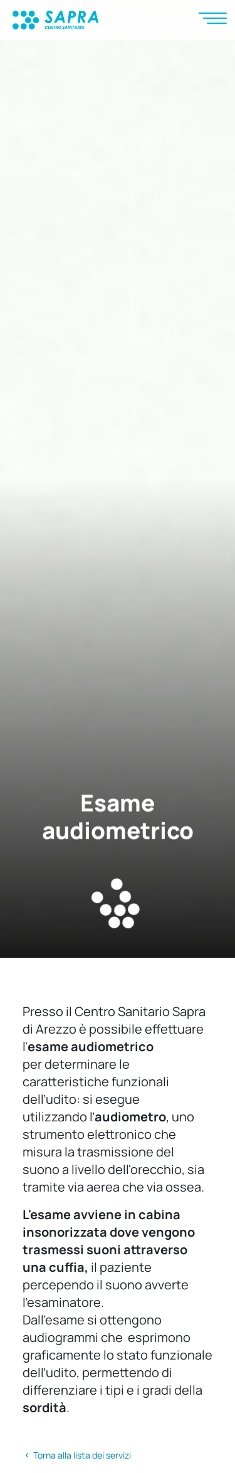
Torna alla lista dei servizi (77, 1455)
